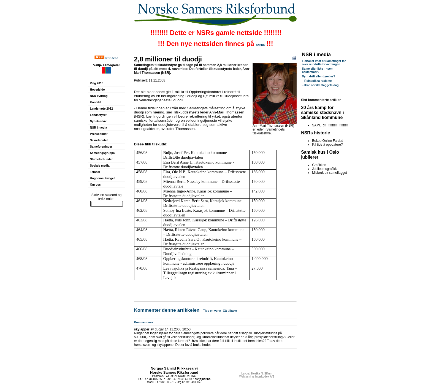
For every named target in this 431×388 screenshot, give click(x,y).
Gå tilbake (230, 310)
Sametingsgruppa (102, 152)
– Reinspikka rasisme (317, 80)
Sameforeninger (101, 146)
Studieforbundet (101, 159)
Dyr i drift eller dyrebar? (318, 76)
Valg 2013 (97, 83)
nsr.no (260, 45)
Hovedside (97, 89)
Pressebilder (99, 133)
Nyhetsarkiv (98, 121)
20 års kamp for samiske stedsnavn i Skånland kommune (322, 112)
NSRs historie (315, 133)
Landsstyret (98, 114)
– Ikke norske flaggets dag (320, 85)
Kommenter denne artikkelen (167, 310)
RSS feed (111, 58)
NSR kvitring (99, 95)
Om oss (95, 184)
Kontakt (95, 102)
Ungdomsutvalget (102, 178)
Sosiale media (100, 165)
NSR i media (98, 127)
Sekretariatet (99, 140)
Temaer (95, 171)
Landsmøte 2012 (101, 108)
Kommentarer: (144, 322)
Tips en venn (212, 310)
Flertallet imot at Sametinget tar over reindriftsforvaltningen (324, 62)
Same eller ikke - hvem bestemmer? (317, 70)
